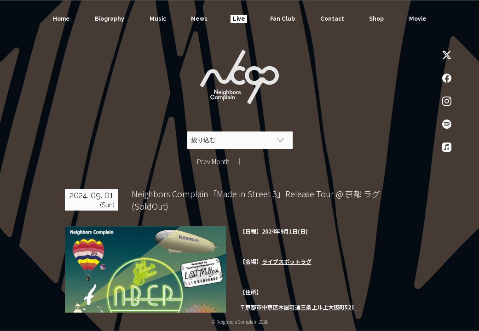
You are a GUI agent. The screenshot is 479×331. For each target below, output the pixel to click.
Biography (109, 19)
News (199, 19)
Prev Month (213, 161)
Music (157, 19)
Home (60, 19)
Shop (376, 19)
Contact (332, 19)
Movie (418, 19)
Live (239, 19)
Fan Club (282, 19)
